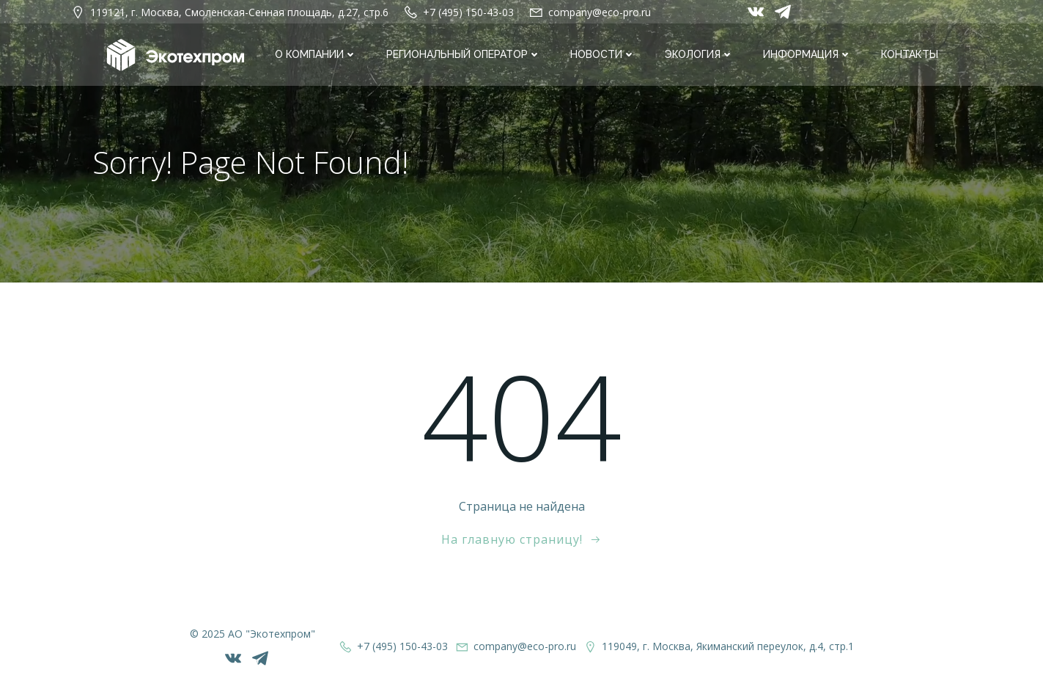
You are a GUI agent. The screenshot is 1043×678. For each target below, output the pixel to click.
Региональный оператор (463, 54)
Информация (807, 54)
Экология (699, 54)
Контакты (909, 54)
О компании (316, 54)
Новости (602, 54)
